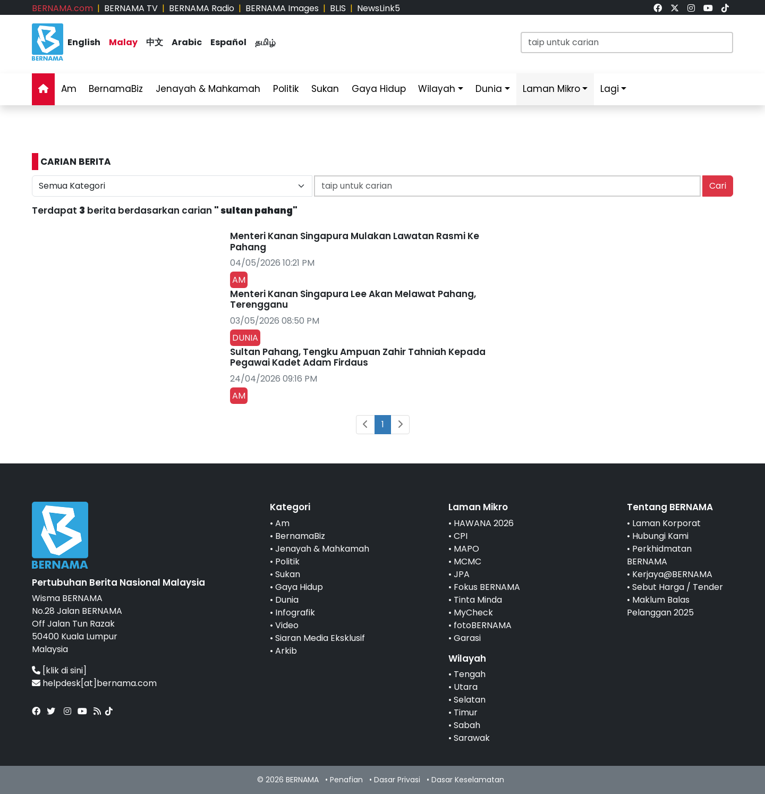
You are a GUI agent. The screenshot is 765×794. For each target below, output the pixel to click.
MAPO (466, 549)
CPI (461, 536)
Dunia (488, 88)
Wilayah (436, 88)
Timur (466, 712)
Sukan (325, 88)
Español (228, 42)
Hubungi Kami (660, 536)
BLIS (338, 8)
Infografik (295, 612)
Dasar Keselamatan (467, 779)
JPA (462, 574)
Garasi (467, 638)
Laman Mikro (551, 88)
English (83, 42)
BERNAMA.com (62, 8)
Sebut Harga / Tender (677, 587)
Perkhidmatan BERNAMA (659, 555)
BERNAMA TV (131, 8)
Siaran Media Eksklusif (320, 638)
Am (68, 88)
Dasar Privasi (397, 779)
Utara (466, 687)
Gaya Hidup (379, 88)
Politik (286, 88)
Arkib (286, 651)
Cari (717, 186)
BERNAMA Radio (201, 8)
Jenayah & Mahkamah (208, 88)
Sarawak (472, 738)
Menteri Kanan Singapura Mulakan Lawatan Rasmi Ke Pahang (354, 241)
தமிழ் (265, 42)
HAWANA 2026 (484, 523)
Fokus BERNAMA (487, 587)
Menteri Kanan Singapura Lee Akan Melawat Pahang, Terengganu (353, 299)
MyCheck (473, 612)
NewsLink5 (378, 8)
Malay (123, 42)
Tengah (470, 674)
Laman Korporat (666, 523)
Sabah (467, 725)
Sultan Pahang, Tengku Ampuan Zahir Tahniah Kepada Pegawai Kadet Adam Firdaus (358, 357)
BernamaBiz (116, 88)
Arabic (187, 42)
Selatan (470, 700)
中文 (154, 42)
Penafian (346, 779)
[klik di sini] (64, 670)
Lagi (609, 88)
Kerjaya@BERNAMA (672, 574)
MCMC (467, 561)
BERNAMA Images (282, 8)
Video (287, 625)
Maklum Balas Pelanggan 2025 (660, 606)
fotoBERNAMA (483, 625)
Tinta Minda (478, 600)
